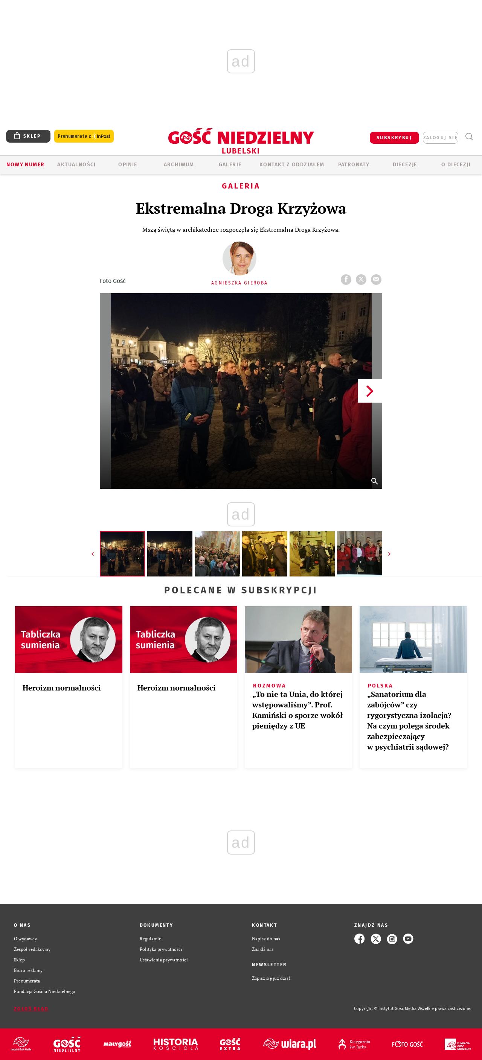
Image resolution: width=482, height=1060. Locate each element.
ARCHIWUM (179, 164)
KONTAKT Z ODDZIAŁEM (292, 164)
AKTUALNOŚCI (76, 164)
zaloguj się (440, 137)
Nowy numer (25, 164)
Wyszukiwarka (469, 137)
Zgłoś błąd (31, 1008)
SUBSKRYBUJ (394, 137)
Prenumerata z (84, 136)
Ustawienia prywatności (164, 960)
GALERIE (230, 164)
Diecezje (405, 164)
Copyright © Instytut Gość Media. (386, 1008)
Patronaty (354, 164)
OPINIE (127, 164)
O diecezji (456, 164)
